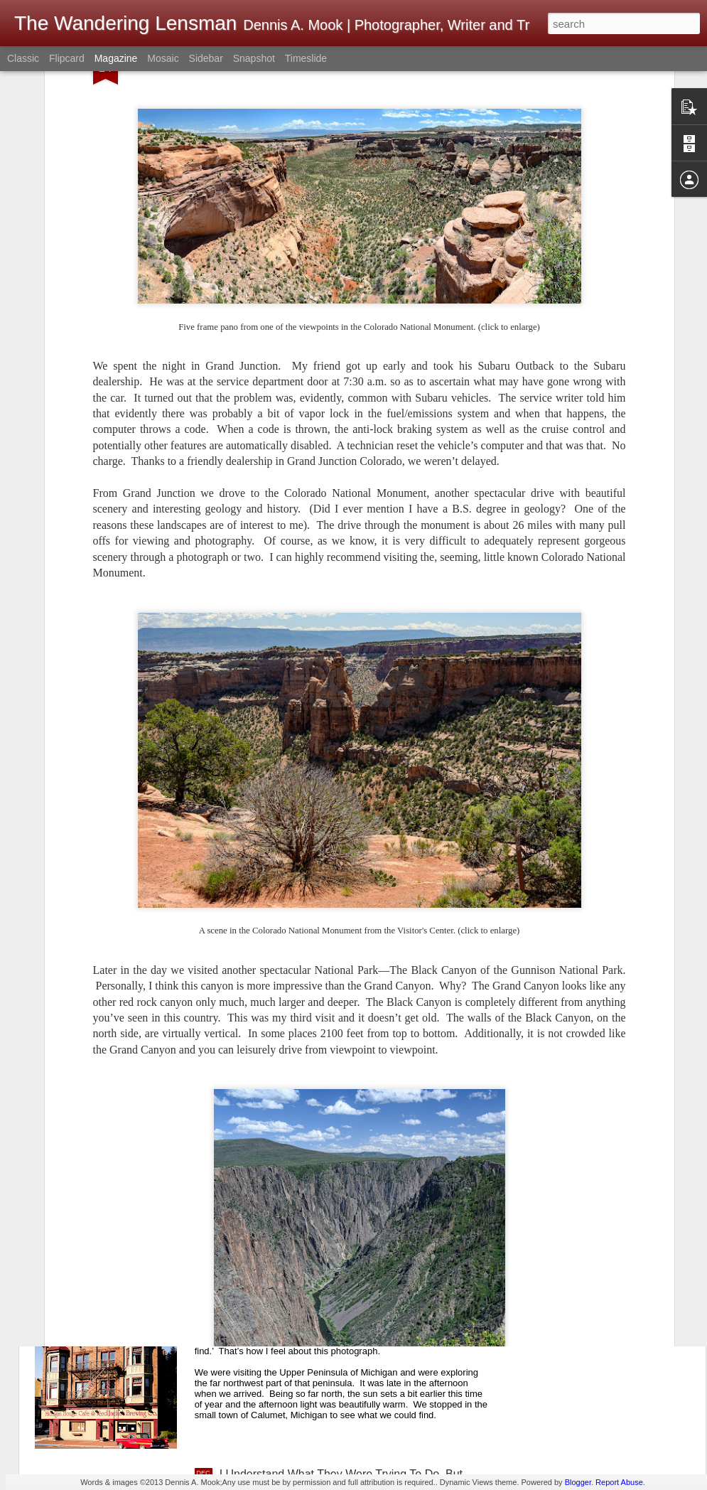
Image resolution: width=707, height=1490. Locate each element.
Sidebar (206, 58)
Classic (23, 58)
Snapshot (254, 58)
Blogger (578, 1482)
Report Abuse (619, 1482)
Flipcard (67, 58)
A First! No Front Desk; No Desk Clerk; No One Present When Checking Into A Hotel (338, 1157)
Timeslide (306, 58)
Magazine (116, 58)
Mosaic (162, 58)
